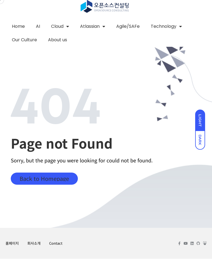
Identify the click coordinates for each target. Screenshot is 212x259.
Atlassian (92, 26)
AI (38, 26)
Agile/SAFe (128, 26)
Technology (166, 26)
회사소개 (34, 243)
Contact (55, 243)
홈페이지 (12, 243)
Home (18, 26)
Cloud (60, 26)
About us (57, 40)
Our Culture (24, 40)
